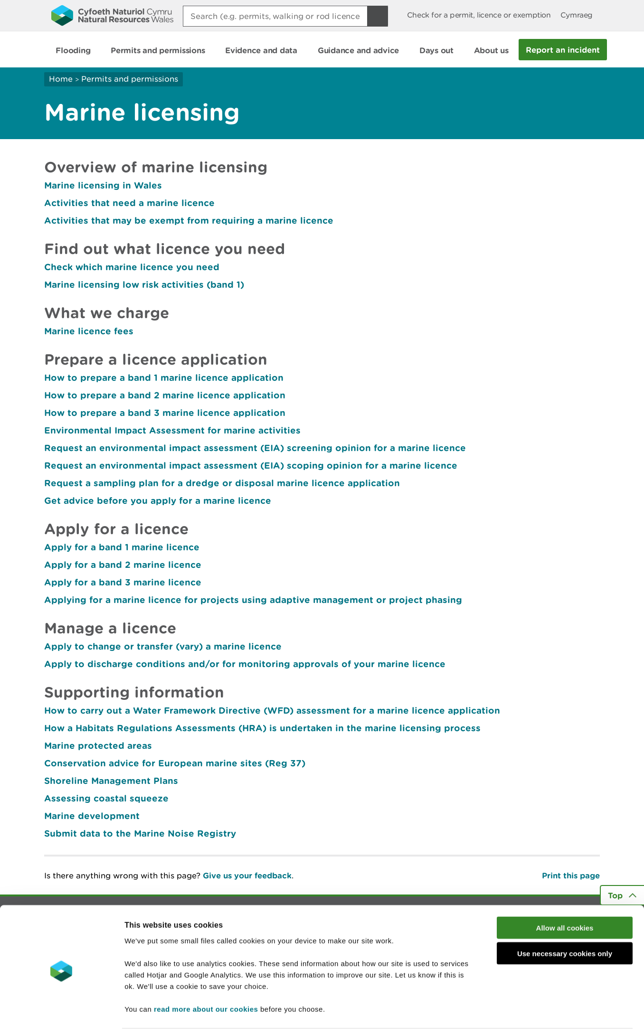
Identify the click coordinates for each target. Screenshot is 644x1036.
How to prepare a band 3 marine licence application (164, 412)
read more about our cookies (206, 979)
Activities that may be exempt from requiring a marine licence (188, 220)
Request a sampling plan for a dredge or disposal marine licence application (222, 483)
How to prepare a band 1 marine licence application (164, 377)
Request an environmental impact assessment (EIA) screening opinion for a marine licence (255, 448)
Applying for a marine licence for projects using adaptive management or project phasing (253, 599)
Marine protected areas (98, 745)
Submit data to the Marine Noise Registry (140, 833)
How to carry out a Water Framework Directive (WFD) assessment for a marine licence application (272, 710)
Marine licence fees (88, 331)
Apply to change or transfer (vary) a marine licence (163, 646)
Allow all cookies (565, 898)
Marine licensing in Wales (103, 185)
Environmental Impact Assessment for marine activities (172, 430)
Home (61, 79)
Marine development (92, 815)
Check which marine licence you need (131, 267)
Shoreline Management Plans (111, 780)
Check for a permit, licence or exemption (479, 14)
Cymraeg (576, 14)
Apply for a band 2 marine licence (122, 564)
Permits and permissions (129, 79)
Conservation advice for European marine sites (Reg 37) (174, 763)
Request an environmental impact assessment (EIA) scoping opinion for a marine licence (250, 465)
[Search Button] (377, 16)
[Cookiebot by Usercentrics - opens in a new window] (61, 1017)
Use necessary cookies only (564, 924)
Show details (503, 1017)
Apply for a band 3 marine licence (122, 582)
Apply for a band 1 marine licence (121, 547)
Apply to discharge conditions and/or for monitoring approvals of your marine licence (244, 664)
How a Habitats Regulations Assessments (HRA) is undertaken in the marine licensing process (262, 728)
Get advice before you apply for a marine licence (157, 500)
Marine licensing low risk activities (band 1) (144, 284)
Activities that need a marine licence (129, 203)
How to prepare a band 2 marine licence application (164, 395)
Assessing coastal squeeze (106, 798)
